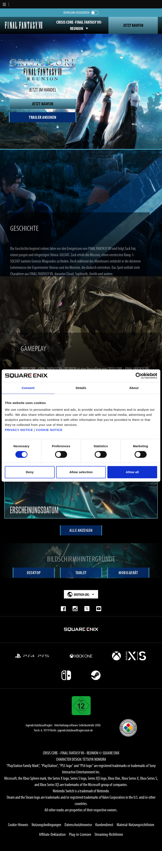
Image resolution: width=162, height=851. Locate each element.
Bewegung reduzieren (76, 13)
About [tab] (134, 388)
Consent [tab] (28, 388)
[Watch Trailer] (42, 117)
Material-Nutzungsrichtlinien (135, 824)
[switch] (95, 13)
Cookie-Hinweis (18, 824)
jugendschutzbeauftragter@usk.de (75, 730)
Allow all (132, 472)
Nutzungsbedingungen (46, 824)
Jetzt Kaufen (133, 25)
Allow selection (81, 472)
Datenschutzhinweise (78, 824)
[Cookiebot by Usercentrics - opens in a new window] (138, 376)
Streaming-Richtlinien (108, 834)
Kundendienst (104, 824)
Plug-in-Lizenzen (80, 834)
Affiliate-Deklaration (52, 834)
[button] (4, 4)
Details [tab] (81, 388)
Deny (30, 472)
